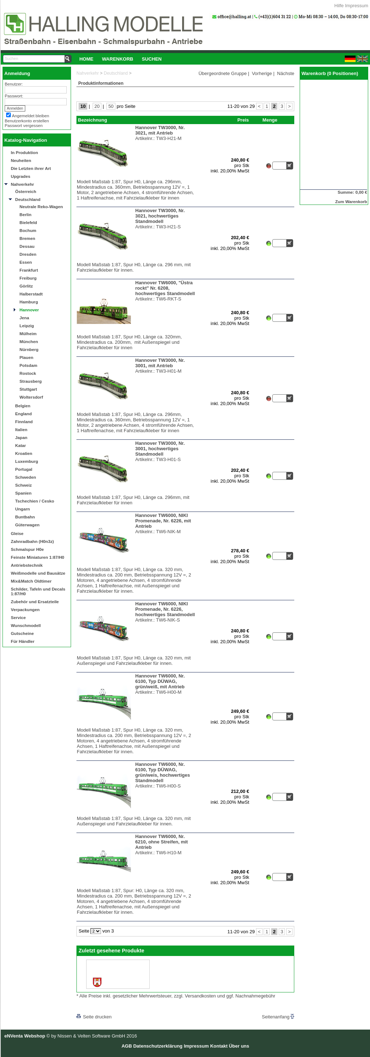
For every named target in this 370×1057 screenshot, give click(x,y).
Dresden (27, 254)
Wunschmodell (26, 625)
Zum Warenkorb (351, 201)
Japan (21, 437)
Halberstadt (31, 293)
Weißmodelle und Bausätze (38, 573)
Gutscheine (22, 633)
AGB (127, 1046)
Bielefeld (28, 222)
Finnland (24, 421)
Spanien (23, 493)
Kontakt (219, 1046)
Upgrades (20, 176)
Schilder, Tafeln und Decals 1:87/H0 (38, 591)
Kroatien (23, 453)
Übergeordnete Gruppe (222, 73)
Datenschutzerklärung (157, 1046)
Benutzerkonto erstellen (27, 120)
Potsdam (28, 365)
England (23, 413)
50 (110, 106)
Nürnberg (29, 349)
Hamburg (28, 301)
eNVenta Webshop (24, 1036)
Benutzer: (14, 84)
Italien (21, 429)
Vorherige (262, 73)
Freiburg (27, 278)
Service (18, 617)
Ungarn (22, 508)
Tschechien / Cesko (34, 501)
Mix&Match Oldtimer (31, 581)
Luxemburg (26, 461)
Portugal (23, 469)
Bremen (27, 238)
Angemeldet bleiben (30, 115)
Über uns (239, 1046)
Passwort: (14, 95)
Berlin (25, 214)
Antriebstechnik (27, 565)
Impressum (356, 5)
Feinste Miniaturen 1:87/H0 (37, 557)
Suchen (152, 59)
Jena (24, 317)
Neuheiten (21, 160)
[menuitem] (86, 59)
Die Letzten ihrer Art (31, 168)
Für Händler (23, 641)
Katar (20, 445)
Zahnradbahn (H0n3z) (32, 541)
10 (82, 106)
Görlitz (26, 286)
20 (97, 106)
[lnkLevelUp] (91, 1006)
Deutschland (27, 199)
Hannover (29, 309)
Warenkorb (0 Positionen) (329, 73)
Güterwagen (27, 524)
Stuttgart (28, 389)
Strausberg (30, 381)
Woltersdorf (31, 397)
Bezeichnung (92, 120)
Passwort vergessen (24, 125)
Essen (25, 262)
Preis (243, 120)
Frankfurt (28, 270)
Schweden (25, 477)
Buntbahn (25, 516)
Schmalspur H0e (27, 549)
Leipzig (26, 325)
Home (86, 59)
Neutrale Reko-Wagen (41, 206)
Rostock (27, 373)
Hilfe (339, 5)
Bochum (27, 230)
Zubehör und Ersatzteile (35, 601)
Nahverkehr (22, 184)
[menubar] (120, 59)
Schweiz (23, 485)
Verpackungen (25, 609)
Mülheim (27, 333)
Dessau (27, 246)
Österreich (25, 191)
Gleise (17, 533)
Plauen (26, 357)
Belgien (22, 405)
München (28, 341)
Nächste (285, 73)
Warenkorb (117, 59)
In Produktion (24, 152)
